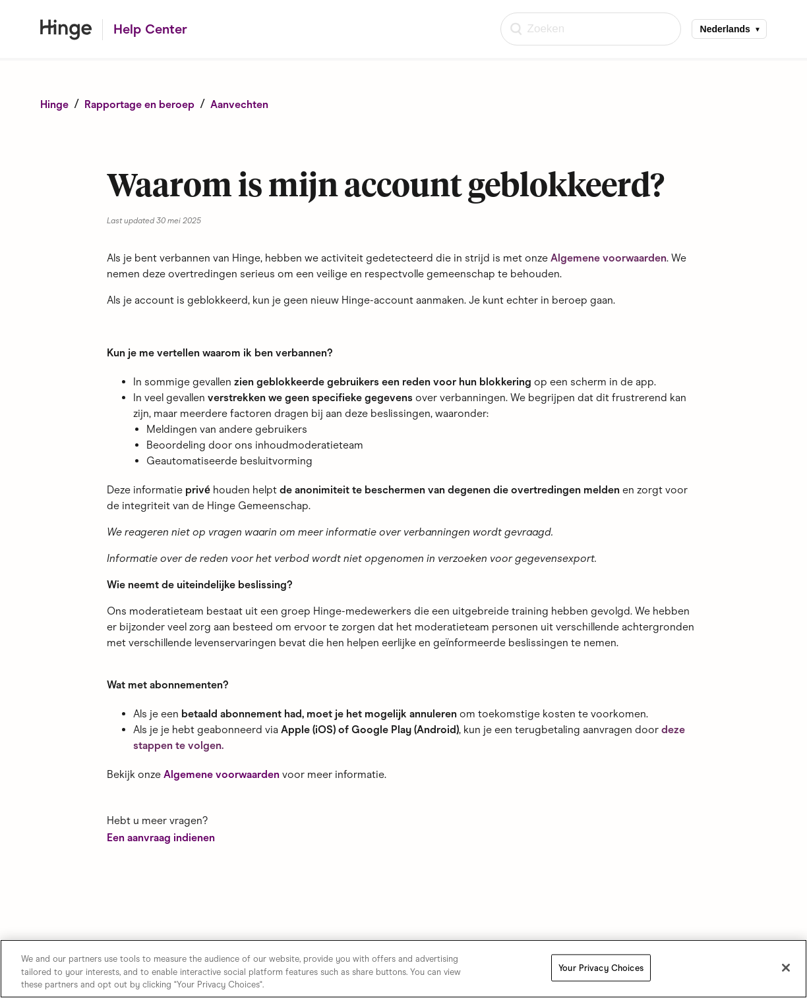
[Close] (785, 967)
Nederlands (725, 29)
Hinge (54, 104)
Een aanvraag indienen (161, 837)
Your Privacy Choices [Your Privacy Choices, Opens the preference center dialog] (600, 968)
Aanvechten (239, 104)
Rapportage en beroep (139, 104)
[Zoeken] (590, 29)
